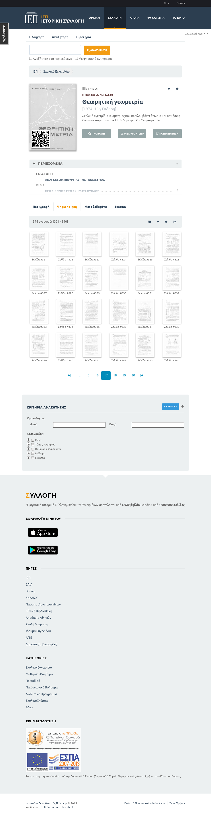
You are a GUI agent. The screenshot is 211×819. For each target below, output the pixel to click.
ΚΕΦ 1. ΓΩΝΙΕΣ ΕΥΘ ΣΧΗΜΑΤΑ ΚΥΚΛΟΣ (72, 191)
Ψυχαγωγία (155, 17)
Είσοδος (181, 3)
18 (115, 375)
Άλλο (29, 707)
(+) (204, 34)
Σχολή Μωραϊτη (37, 624)
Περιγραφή (41, 206)
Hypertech (67, 807)
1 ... (78, 375)
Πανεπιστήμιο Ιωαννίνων (43, 604)
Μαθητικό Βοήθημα (39, 674)
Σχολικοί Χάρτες (37, 700)
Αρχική (94, 17)
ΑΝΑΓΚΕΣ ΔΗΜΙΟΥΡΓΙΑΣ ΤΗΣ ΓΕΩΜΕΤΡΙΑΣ (75, 179)
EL (167, 3)
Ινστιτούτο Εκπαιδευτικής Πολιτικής (46, 803)
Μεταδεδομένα (95, 206)
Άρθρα (134, 17)
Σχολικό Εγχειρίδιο (56, 71)
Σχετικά (120, 206)
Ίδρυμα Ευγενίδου (38, 631)
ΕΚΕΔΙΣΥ (32, 597)
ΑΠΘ (29, 637)
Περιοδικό (33, 680)
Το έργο (178, 17)
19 (124, 375)
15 (88, 375)
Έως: (112, 424)
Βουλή (30, 591)
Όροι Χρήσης (177, 803)
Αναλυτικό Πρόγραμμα (41, 694)
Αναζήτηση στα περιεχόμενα (50, 58)
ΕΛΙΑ (29, 584)
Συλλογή (115, 17)
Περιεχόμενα (50, 163)
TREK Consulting (49, 807)
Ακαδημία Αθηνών (38, 617)
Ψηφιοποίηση (67, 206)
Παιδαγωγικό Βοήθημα (42, 687)
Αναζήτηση (60, 37)
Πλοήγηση (36, 37)
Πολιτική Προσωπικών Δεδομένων (144, 803)
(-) (207, 34)
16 (97, 375)
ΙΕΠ (35, 71)
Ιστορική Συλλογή (62, 18)
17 (106, 375)
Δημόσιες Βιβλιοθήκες (41, 644)
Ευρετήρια (85, 37)
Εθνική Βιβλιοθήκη (39, 611)
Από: (33, 424)
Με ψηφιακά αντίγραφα (93, 58)
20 (133, 375)
